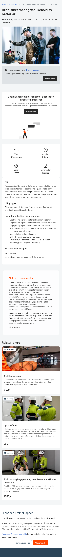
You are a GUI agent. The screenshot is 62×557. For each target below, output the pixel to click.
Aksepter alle (40, 543)
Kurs (4, 4)
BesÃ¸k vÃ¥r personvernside (14, 534)
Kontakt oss (50, 78)
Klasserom (13, 4)
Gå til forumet (15, 327)
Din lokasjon (33, 70)
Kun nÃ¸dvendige (23, 543)
